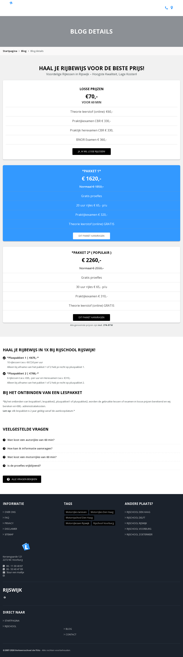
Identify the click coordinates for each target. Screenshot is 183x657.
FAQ (7, 517)
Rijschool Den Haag (138, 512)
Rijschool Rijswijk (137, 523)
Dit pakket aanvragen (91, 235)
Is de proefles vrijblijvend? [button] (24, 465)
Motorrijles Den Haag (102, 512)
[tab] (93, 440)
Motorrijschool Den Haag (79, 517)
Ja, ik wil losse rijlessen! (91, 151)
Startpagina (10, 51)
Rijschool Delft (136, 517)
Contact (71, 634)
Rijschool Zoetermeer (139, 534)
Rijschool (10, 626)
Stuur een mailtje (15, 572)
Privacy (9, 523)
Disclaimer (11, 528)
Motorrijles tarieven (76, 512)
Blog (24, 51)
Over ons (10, 512)
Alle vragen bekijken (22, 479)
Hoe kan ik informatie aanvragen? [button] (29, 448)
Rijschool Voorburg (103, 523)
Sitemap (9, 534)
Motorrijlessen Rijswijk (77, 523)
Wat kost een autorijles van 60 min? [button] (30, 440)
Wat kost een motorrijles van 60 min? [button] (32, 457)
